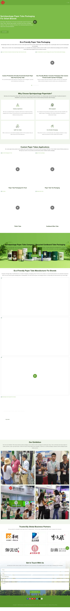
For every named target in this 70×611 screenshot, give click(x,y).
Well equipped (52, 108)
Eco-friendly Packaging (52, 130)
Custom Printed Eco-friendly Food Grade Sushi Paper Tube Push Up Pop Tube (17, 76)
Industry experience (17, 108)
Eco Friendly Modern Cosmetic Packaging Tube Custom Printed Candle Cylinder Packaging (52, 76)
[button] (31, 85)
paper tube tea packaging (52, 188)
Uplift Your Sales (18, 130)
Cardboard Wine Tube (52, 226)
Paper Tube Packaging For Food (18, 188)
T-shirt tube (17, 226)
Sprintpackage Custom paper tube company (14, 411)
